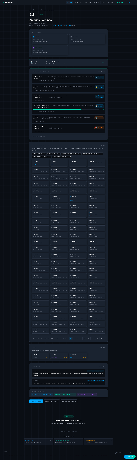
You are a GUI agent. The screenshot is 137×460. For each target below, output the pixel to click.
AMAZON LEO (63, 455)
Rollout (104, 2)
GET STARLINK (104, 455)
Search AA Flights (51, 401)
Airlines (37, 10)
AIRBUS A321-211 (53, 153)
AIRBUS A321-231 (39, 153)
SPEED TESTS (84, 455)
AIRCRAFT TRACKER (53, 455)
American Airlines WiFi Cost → (86, 394)
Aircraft (110, 2)
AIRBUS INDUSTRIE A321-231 (62, 156)
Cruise (76, 2)
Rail (81, 2)
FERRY (27, 455)
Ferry (90, 2)
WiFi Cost (68, 25)
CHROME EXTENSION (94, 455)
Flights (69, 2)
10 (97, 338)
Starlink (96, 2)
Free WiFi (59, 25)
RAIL (20, 455)
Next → (102, 338)
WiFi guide (54, 25)
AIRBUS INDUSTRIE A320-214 (41, 156)
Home (30, 10)
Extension (129, 2)
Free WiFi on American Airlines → (65, 394)
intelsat (75, 37)
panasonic (38, 48)
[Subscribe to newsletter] (130, 457)
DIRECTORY (70, 455)
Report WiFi (120, 2)
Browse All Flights (69, 401)
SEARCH (5, 455)
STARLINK (33, 455)
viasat (37, 37)
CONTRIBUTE (77, 455)
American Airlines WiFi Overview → (42, 394)
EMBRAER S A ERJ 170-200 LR (92, 153)
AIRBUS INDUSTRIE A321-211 (71, 153)
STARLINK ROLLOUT (42, 455)
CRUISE (16, 455)
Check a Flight (36, 401)
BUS (24, 455)
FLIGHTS (11, 455)
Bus (86, 2)
